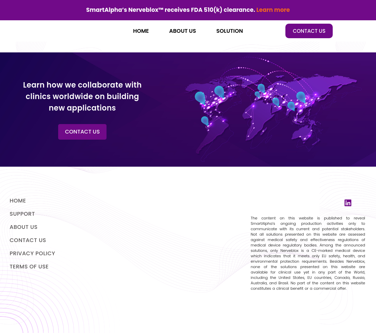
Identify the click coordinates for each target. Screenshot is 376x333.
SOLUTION (229, 31)
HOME (141, 31)
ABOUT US (182, 31)
